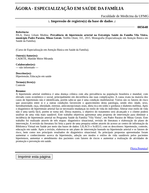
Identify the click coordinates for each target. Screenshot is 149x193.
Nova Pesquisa (139, 148)
